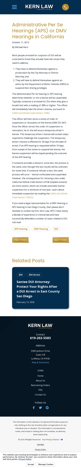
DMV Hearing (41, 228)
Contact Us (40, 394)
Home (40, 375)
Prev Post (20, 239)
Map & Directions (40, 362)
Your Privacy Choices (52, 439)
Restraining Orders (40, 385)
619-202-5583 (40, 338)
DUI (56, 228)
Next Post (60, 239)
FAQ (40, 389)
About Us (40, 380)
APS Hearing (21, 228)
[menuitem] (40, 444)
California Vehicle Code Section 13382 (30, 113)
